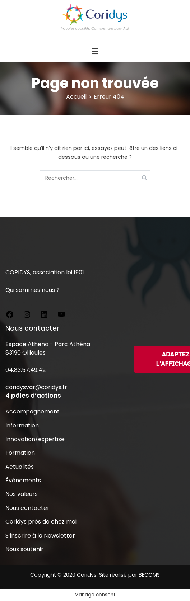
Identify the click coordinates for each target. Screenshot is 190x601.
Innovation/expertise (35, 439)
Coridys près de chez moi (41, 521)
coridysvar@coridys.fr (36, 387)
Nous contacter (27, 508)
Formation (20, 453)
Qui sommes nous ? (32, 290)
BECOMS (149, 574)
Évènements (23, 480)
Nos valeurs (21, 494)
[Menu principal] (94, 51)
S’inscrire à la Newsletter (40, 535)
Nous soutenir (24, 549)
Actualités (19, 467)
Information (22, 425)
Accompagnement (32, 411)
